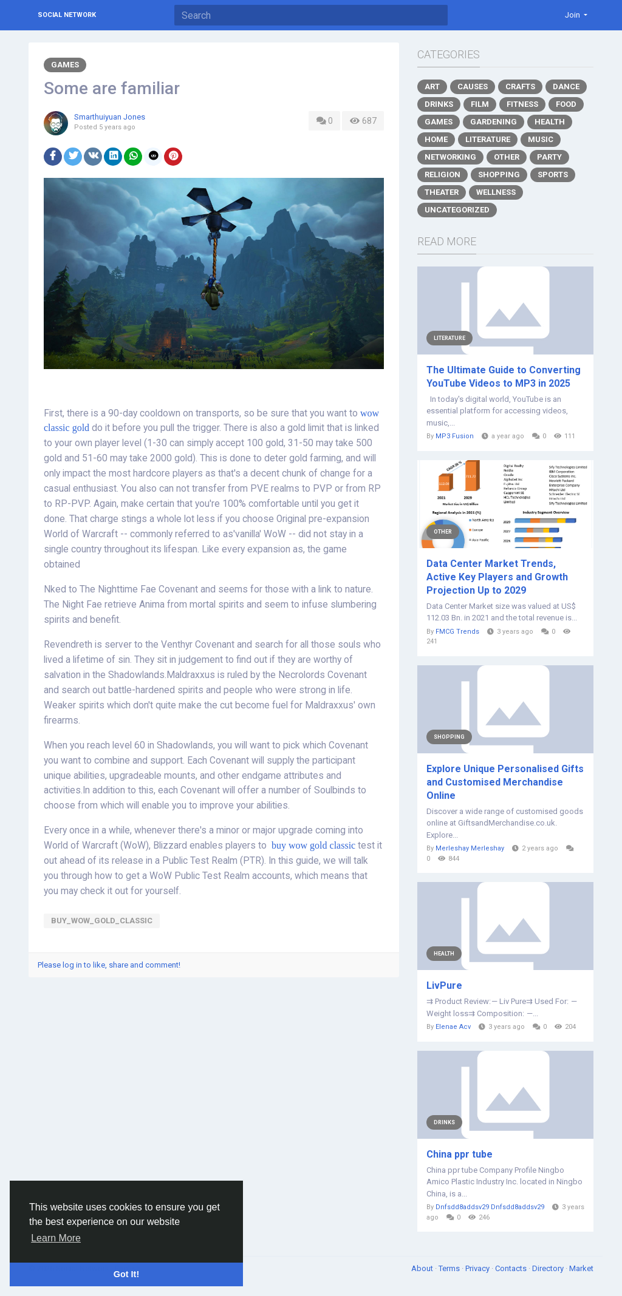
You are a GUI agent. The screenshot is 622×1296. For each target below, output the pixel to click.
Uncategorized (457, 209)
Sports (553, 174)
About (423, 1268)
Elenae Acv (453, 1027)
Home (436, 139)
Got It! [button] (126, 1274)
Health (550, 121)
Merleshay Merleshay (470, 848)
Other (506, 156)
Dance (566, 86)
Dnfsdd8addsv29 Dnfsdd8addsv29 (490, 1207)
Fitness (522, 104)
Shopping (499, 174)
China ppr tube (459, 1154)
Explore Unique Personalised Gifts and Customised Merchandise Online (505, 782)
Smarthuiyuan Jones (109, 116)
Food (566, 104)
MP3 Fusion (455, 436)
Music (540, 139)
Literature (487, 139)
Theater (442, 192)
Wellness (496, 192)
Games (65, 64)
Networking (450, 156)
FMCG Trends (457, 632)
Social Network (67, 15)
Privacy (478, 1268)
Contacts (511, 1268)
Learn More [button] (56, 1238)
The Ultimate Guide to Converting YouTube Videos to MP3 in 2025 (503, 376)
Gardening (493, 121)
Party (549, 156)
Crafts (520, 86)
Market (581, 1268)
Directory (549, 1268)
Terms (450, 1268)
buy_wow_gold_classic (101, 920)
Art (432, 86)
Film (480, 104)
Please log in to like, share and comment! (109, 964)
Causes (472, 86)
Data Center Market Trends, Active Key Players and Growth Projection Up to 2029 (497, 577)
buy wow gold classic (313, 845)
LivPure (444, 985)
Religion (442, 174)
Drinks (439, 104)
